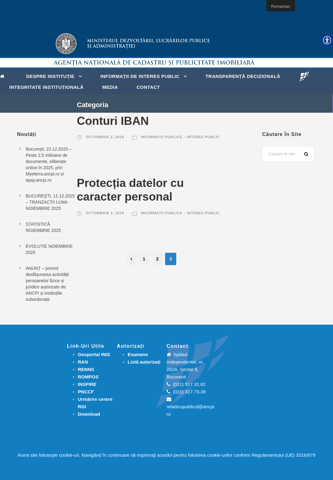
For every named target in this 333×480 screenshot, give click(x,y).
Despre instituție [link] (50, 76)
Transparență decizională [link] (242, 76)
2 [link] (157, 258)
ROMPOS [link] (88, 376)
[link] (4, 75)
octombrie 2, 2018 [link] (105, 137)
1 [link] (144, 258)
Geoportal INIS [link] (94, 354)
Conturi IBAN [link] (113, 121)
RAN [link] (83, 362)
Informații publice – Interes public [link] (180, 137)
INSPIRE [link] (87, 384)
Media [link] (110, 87)
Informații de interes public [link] (140, 76)
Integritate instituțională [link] (46, 87)
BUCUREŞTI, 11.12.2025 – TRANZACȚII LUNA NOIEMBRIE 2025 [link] (50, 202)
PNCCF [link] (86, 391)
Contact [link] (148, 87)
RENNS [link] (86, 369)
